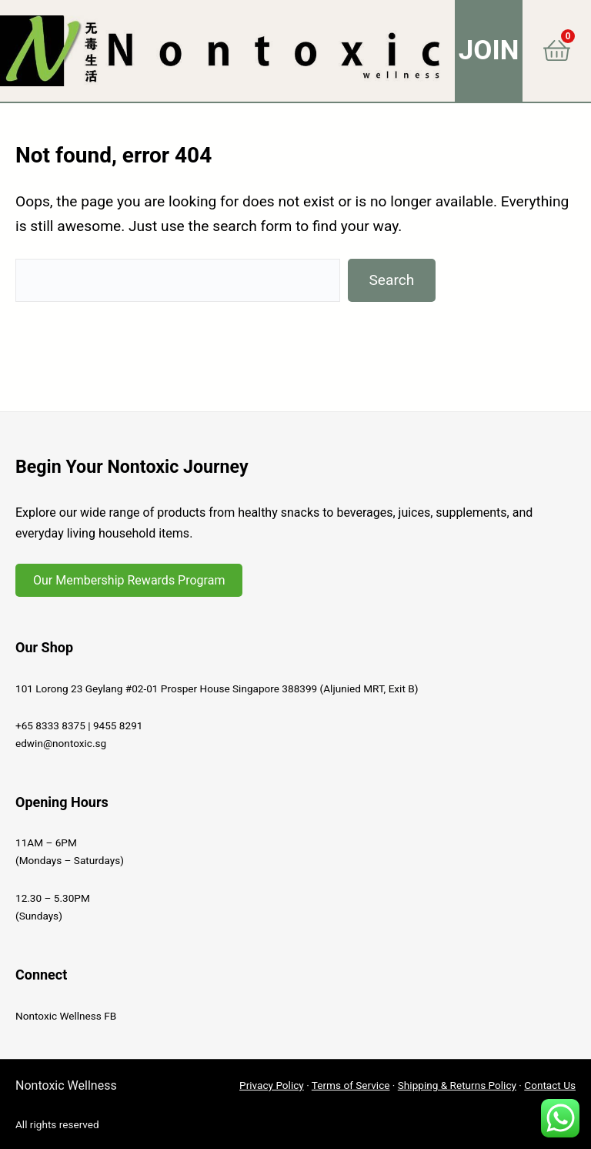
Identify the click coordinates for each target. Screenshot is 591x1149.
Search (391, 280)
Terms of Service (351, 1085)
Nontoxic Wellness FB (65, 1016)
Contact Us (550, 1085)
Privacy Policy (271, 1085)
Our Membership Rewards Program (129, 580)
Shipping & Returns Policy (457, 1085)
